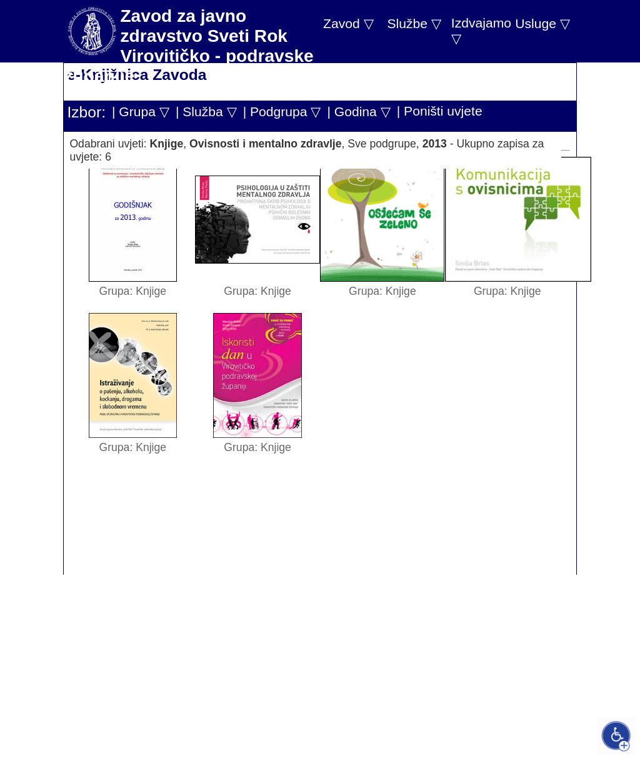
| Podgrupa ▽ (282, 111)
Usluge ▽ (542, 23)
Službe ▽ (414, 23)
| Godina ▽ (358, 111)
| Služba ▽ (206, 111)
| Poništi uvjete (439, 111)
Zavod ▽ (348, 23)
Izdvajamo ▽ (481, 31)
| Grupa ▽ (140, 111)
